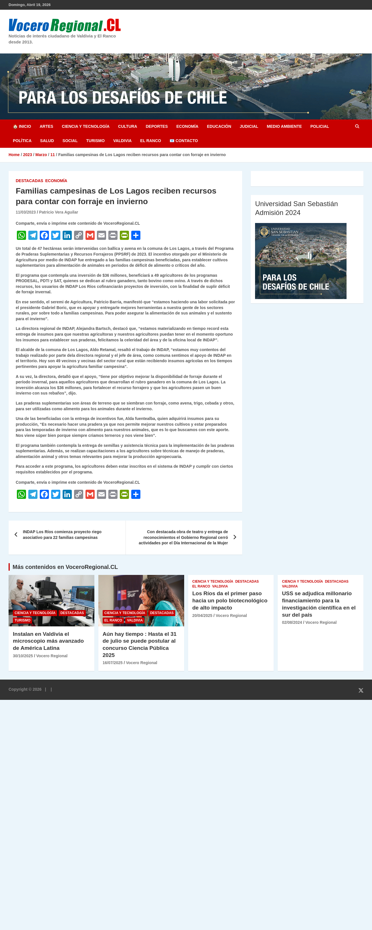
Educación (219, 126)
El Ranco (150, 140)
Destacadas (29, 180)
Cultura (127, 126)
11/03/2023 (26, 212)
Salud (47, 140)
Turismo (95, 140)
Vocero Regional (51, 656)
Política (22, 140)
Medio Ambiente (284, 126)
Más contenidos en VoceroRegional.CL (65, 567)
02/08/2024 (292, 622)
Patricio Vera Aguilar (58, 212)
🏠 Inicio (22, 126)
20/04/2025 (202, 615)
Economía (187, 126)
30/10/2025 (23, 656)
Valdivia (122, 140)
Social (70, 140)
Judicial (249, 126)
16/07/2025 (113, 662)
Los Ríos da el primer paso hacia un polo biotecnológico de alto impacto (230, 600)
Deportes (157, 126)
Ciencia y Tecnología (86, 126)
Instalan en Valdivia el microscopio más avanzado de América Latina (48, 641)
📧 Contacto (184, 140)
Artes (46, 126)
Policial (319, 126)
